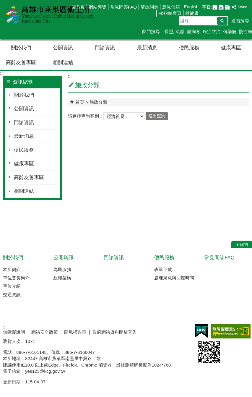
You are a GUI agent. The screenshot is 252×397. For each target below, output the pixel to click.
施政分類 (98, 102)
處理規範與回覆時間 (174, 277)
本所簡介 (12, 269)
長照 (168, 31)
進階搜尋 (240, 20)
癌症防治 (211, 31)
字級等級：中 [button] (221, 7)
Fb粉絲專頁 (169, 13)
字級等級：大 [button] (227, 7)
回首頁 (78, 6)
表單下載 (163, 269)
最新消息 (147, 48)
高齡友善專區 (21, 62)
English (191, 6)
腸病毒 (193, 31)
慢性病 (245, 31)
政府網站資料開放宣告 (114, 332)
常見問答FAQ (123, 6)
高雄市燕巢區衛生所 (50, 14)
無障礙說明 (14, 332)
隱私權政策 (75, 332)
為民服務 (62, 269)
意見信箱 (171, 6)
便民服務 (189, 48)
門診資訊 (105, 48)
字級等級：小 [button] (214, 7)
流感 (179, 31)
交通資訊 (12, 294)
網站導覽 (97, 6)
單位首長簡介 (16, 277)
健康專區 (231, 48)
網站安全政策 (44, 332)
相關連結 (63, 62)
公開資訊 (63, 48)
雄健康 (192, 13)
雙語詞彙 (149, 6)
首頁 (79, 102)
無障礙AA (231, 331)
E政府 (201, 331)
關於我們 (21, 48)
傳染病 (229, 31)
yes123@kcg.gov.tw (45, 371)
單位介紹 (12, 286)
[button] (222, 21)
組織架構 (62, 277)
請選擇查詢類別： (85, 115)
